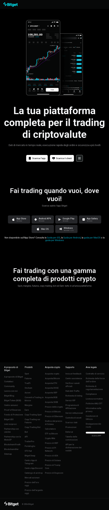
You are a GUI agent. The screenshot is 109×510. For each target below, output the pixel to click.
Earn (27, 410)
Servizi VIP (70, 400)
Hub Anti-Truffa (72, 391)
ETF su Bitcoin (51, 434)
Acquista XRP (51, 393)
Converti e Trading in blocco (34, 399)
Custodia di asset (73, 418)
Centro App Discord (33, 468)
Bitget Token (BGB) (12, 400)
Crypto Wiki (50, 438)
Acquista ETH (51, 383)
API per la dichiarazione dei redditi (73, 447)
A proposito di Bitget (13, 377)
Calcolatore (50, 429)
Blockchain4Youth (12, 444)
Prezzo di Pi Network (50, 449)
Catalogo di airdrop (34, 473)
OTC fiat (28, 451)
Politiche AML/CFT (94, 403)
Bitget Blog (9, 396)
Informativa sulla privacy (93, 409)
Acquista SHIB (51, 402)
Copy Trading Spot (33, 415)
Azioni (27, 393)
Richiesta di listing (73, 396)
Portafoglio (30, 446)
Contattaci (8, 381)
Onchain (28, 388)
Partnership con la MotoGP (12, 438)
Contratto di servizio (95, 374)
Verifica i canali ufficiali (72, 384)
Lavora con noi (11, 391)
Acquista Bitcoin (52, 378)
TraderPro (29, 441)
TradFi (28, 383)
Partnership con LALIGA (11, 430)
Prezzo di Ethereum (54, 416)
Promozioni (70, 427)
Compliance (91, 394)
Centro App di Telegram (31, 462)
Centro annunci (11, 405)
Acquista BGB (51, 397)
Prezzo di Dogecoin (54, 473)
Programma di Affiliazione (72, 406)
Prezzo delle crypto (54, 407)
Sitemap (8, 454)
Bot (26, 432)
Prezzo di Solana (53, 460)
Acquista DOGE (52, 388)
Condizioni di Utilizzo (92, 417)
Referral (69, 432)
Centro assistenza (73, 378)
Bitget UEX (9, 419)
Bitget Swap (30, 456)
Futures (28, 378)
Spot (27, 374)
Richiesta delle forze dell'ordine (95, 380)
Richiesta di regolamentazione (94, 387)
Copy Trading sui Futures (32, 421)
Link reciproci (10, 424)
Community (9, 386)
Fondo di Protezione (13, 415)
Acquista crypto (52, 374)
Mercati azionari (32, 478)
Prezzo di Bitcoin (53, 412)
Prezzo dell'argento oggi (34, 491)
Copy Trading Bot (32, 427)
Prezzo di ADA (51, 456)
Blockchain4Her (11, 449)
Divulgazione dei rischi (93, 425)
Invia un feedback (73, 374)
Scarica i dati (71, 422)
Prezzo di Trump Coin (52, 466)
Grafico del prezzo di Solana (53, 422)
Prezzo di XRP (51, 443)
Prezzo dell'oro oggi (32, 484)
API (26, 437)
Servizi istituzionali (74, 413)
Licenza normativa (94, 399)
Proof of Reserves (12, 410)
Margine (28, 405)
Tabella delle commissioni (71, 438)
